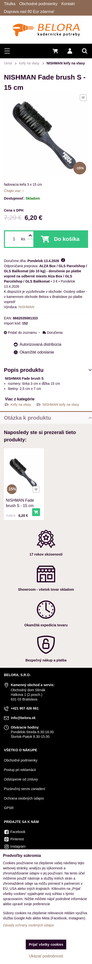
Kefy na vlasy (21, 404)
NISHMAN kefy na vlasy (60, 404)
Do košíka (66, 239)
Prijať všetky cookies (46, 944)
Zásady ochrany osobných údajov (28, 925)
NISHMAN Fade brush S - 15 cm (21, 496)
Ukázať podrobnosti (46, 956)
